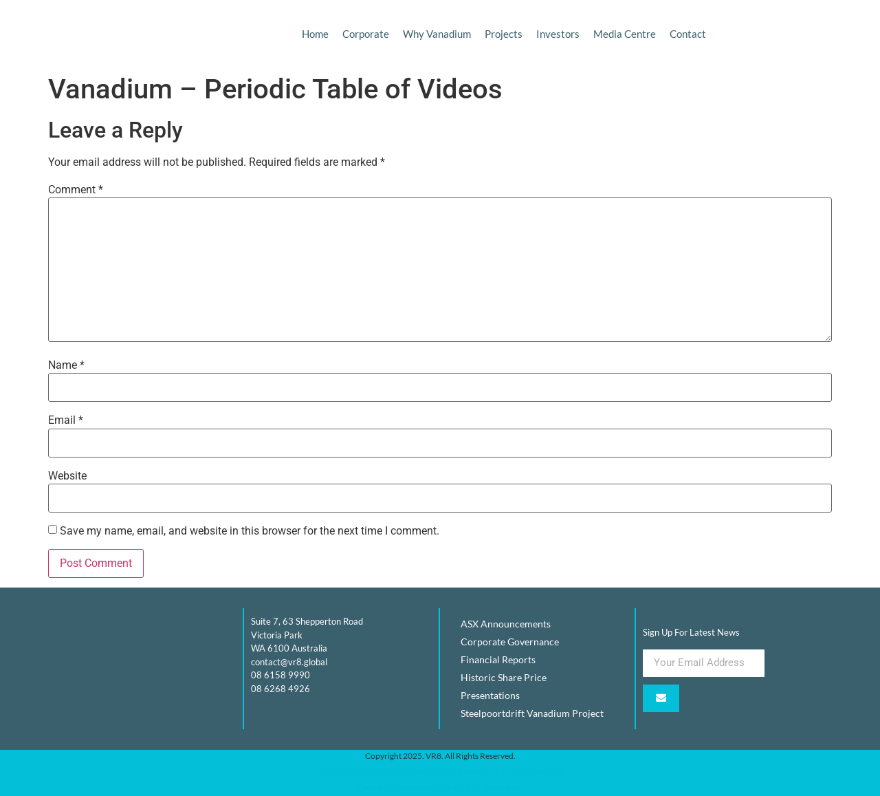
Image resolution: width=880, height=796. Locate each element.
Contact (688, 34)
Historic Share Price (504, 677)
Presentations (490, 695)
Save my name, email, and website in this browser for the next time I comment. (249, 531)
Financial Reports (498, 659)
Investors (558, 34)
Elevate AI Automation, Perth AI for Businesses (440, 787)
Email (65, 420)
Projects (503, 34)
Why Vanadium (437, 34)
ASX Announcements (506, 624)
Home (315, 34)
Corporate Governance (510, 641)
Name (66, 365)
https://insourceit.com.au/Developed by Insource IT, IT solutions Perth (440, 771)
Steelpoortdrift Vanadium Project (532, 713)
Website (67, 476)
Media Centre (624, 34)
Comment (75, 189)
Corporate (365, 34)
